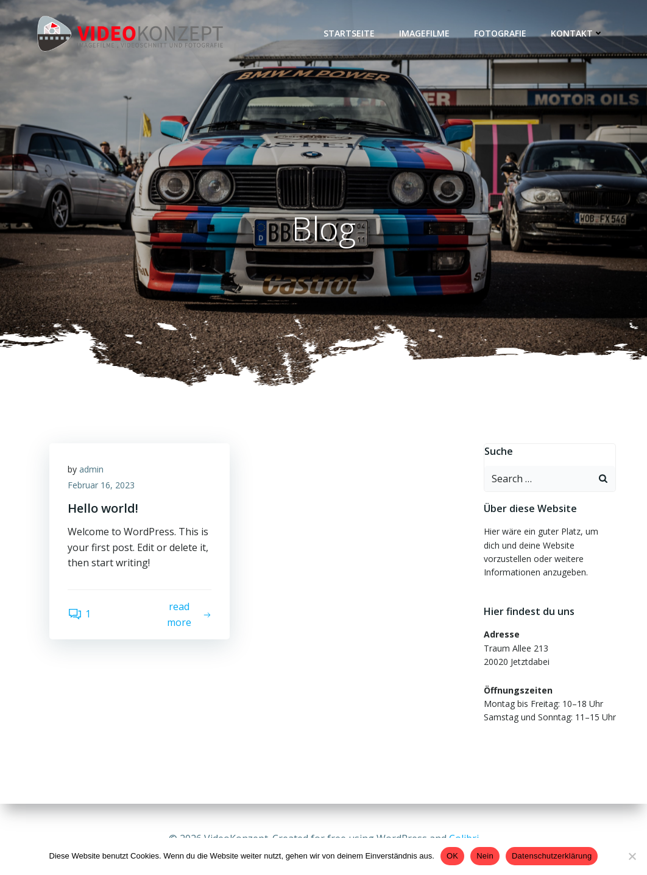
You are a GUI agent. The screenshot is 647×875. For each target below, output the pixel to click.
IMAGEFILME (424, 33)
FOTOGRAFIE (500, 33)
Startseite (349, 33)
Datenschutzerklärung (552, 855)
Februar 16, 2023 (101, 485)
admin (91, 469)
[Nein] (632, 856)
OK (452, 855)
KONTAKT (577, 33)
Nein (484, 855)
